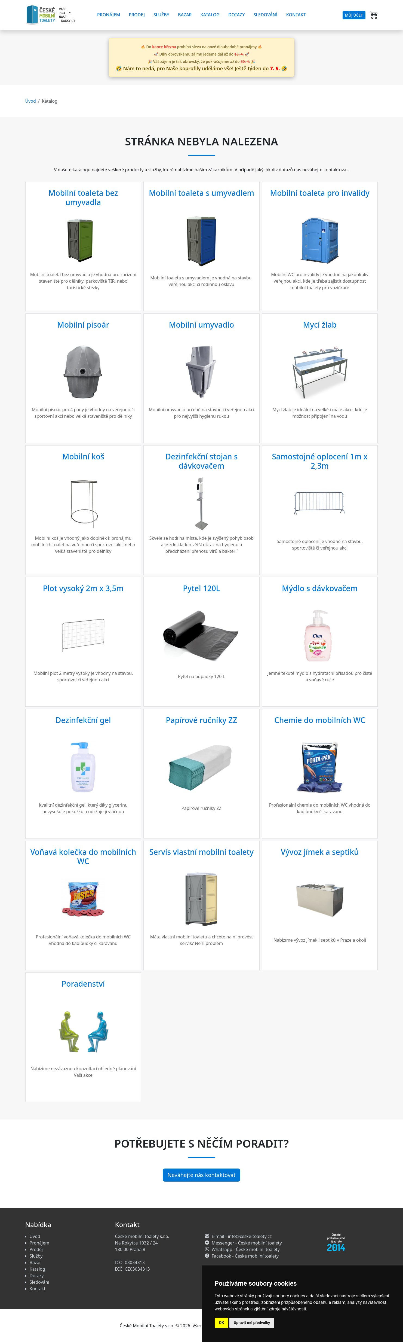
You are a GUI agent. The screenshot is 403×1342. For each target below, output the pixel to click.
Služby (161, 15)
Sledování (266, 15)
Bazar (185, 15)
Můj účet (354, 15)
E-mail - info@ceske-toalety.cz (242, 1236)
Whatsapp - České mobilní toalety (246, 1249)
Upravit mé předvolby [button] (252, 1322)
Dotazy (236, 15)
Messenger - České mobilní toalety (247, 1243)
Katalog (210, 15)
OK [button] (221, 1322)
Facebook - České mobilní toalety (245, 1256)
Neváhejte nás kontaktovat (201, 1175)
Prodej (137, 15)
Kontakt (296, 15)
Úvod (30, 101)
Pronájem (108, 15)
